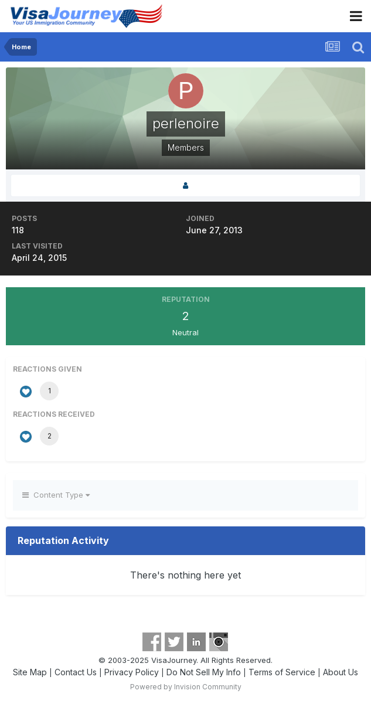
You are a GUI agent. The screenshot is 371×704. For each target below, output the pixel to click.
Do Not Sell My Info (203, 672)
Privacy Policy (131, 672)
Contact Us (76, 672)
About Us (340, 672)
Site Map (30, 672)
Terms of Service (282, 672)
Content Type (56, 494)
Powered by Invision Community (185, 686)
